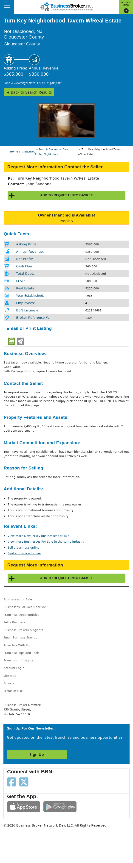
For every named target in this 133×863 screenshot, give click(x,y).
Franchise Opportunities (21, 615)
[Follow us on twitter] (23, 782)
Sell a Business (14, 622)
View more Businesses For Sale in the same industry (46, 541)
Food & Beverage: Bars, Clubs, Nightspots (33, 83)
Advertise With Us (16, 645)
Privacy (8, 683)
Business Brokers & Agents (23, 630)
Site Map (9, 676)
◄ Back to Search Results (29, 92)
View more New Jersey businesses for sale (39, 536)
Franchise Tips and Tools (21, 653)
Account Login (14, 668)
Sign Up (36, 754)
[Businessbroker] (66, 6)
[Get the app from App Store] (23, 806)
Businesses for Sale (17, 599)
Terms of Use (13, 691)
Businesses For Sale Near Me (24, 607)
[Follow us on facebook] (11, 782)
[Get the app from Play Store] (59, 806)
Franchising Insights (18, 660)
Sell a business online (24, 547)
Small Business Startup (20, 637)
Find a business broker (24, 553)
